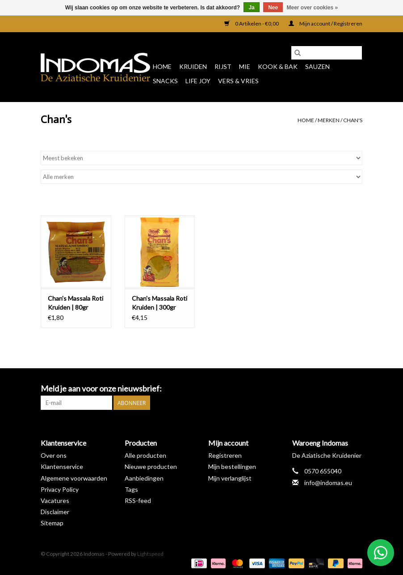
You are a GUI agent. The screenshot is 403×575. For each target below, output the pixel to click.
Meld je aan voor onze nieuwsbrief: (101, 388)
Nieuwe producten (151, 466)
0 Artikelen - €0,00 (252, 23)
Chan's (352, 120)
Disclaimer (55, 511)
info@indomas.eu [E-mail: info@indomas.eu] (328, 482)
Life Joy (197, 81)
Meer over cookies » (312, 7)
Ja (251, 7)
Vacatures (55, 500)
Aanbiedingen (144, 478)
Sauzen (317, 66)
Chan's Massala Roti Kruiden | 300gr (159, 302)
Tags (131, 489)
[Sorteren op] (201, 158)
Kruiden (193, 66)
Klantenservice (62, 466)
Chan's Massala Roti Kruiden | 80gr (75, 302)
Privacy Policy (60, 489)
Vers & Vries (238, 81)
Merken (329, 120)
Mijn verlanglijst (230, 478)
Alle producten (145, 455)
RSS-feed (138, 500)
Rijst (222, 66)
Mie (244, 66)
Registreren (225, 455)
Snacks (165, 81)
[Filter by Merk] (201, 177)
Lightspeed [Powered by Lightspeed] (150, 553)
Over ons (54, 455)
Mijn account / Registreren (325, 23)
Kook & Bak (278, 66)
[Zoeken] (326, 53)
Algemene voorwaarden (74, 478)
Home (162, 66)
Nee (273, 7)
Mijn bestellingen (232, 466)
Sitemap (52, 523)
